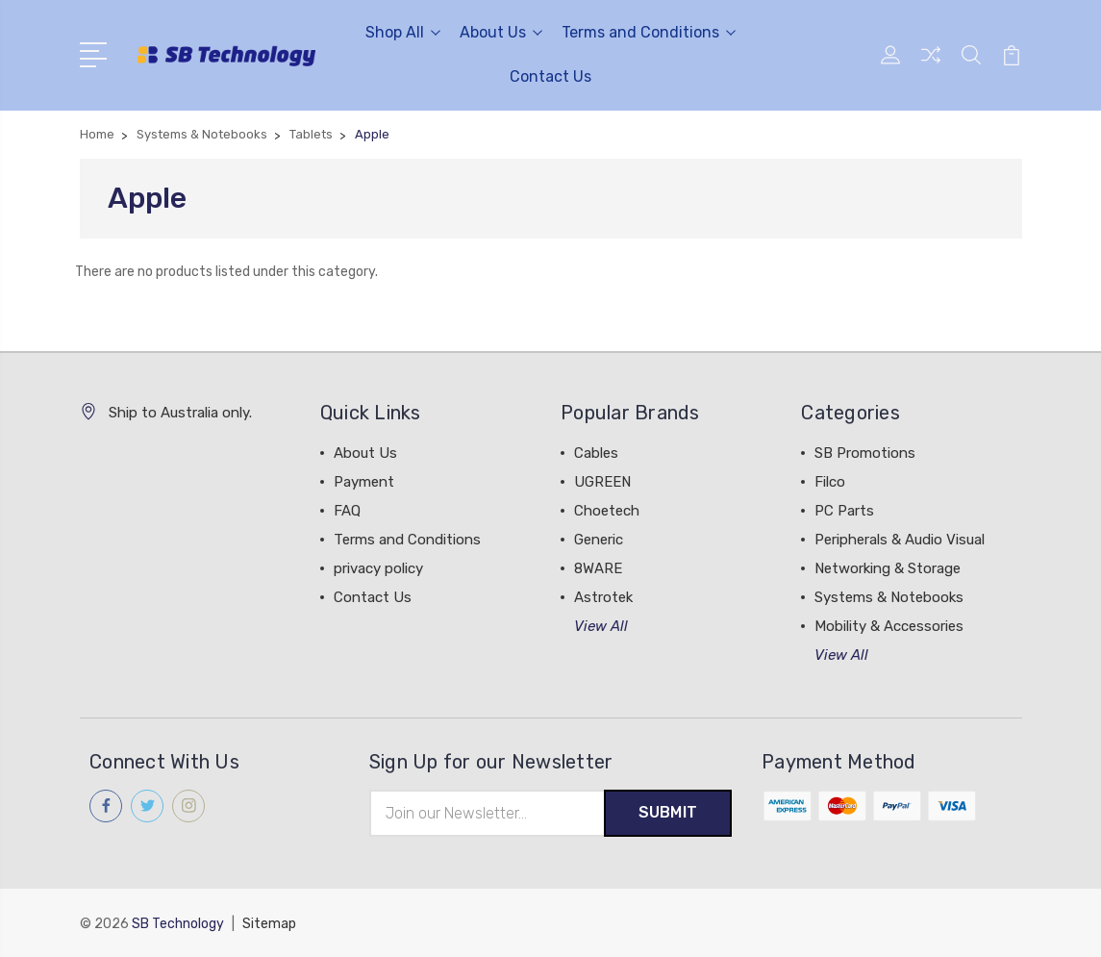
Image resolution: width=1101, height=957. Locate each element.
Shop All (402, 32)
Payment (364, 482)
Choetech (606, 510)
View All (601, 626)
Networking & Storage (887, 568)
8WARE (598, 568)
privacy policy (378, 568)
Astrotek (603, 597)
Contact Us (550, 76)
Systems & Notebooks (888, 597)
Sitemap (269, 924)
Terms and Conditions (649, 32)
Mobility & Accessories (888, 626)
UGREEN (602, 482)
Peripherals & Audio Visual (899, 539)
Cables (596, 453)
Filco (829, 482)
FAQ (347, 510)
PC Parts (844, 510)
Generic (598, 539)
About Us (501, 32)
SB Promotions (864, 453)
